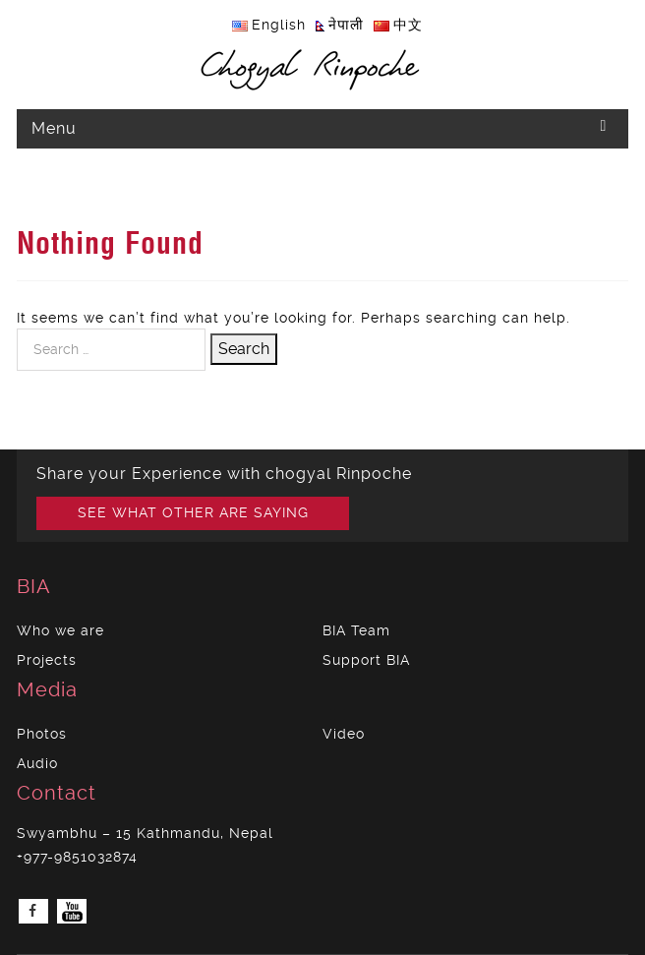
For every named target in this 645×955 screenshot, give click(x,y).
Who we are (60, 630)
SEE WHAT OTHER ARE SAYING (193, 512)
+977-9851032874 (77, 857)
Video (343, 734)
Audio (37, 763)
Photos (42, 734)
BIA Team (356, 630)
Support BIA (366, 660)
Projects (47, 660)
